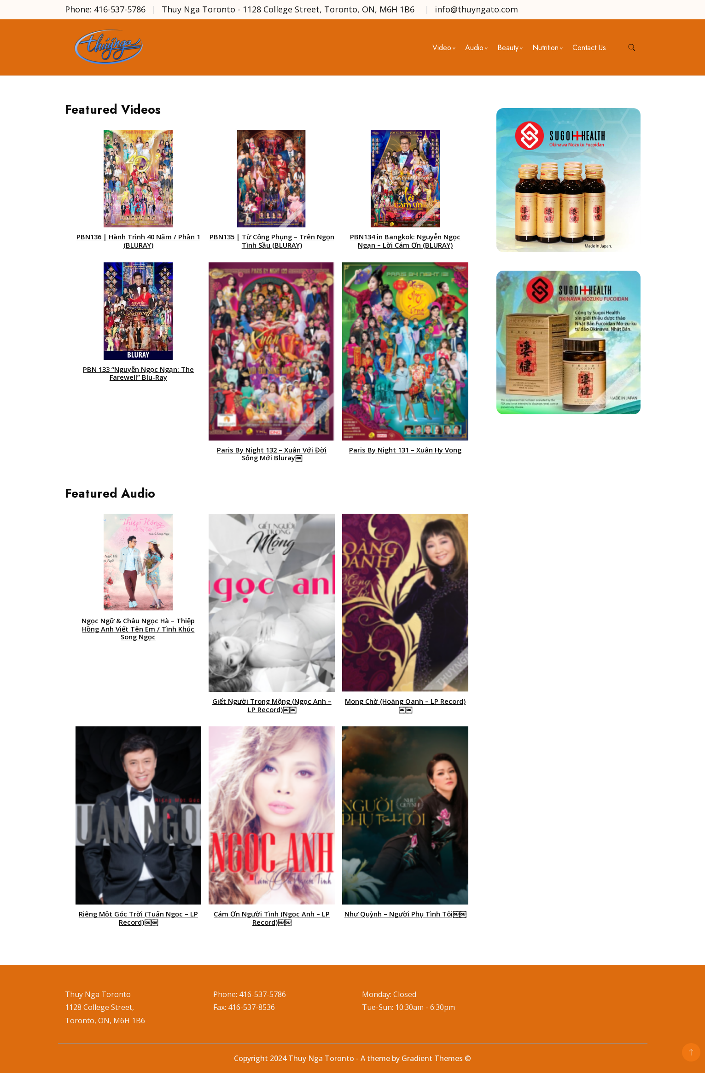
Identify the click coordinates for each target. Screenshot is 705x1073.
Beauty (508, 47)
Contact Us (589, 47)
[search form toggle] (631, 47)
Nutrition (545, 47)
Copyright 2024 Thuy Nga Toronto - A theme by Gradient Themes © (352, 1058)
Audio (474, 47)
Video (441, 47)
